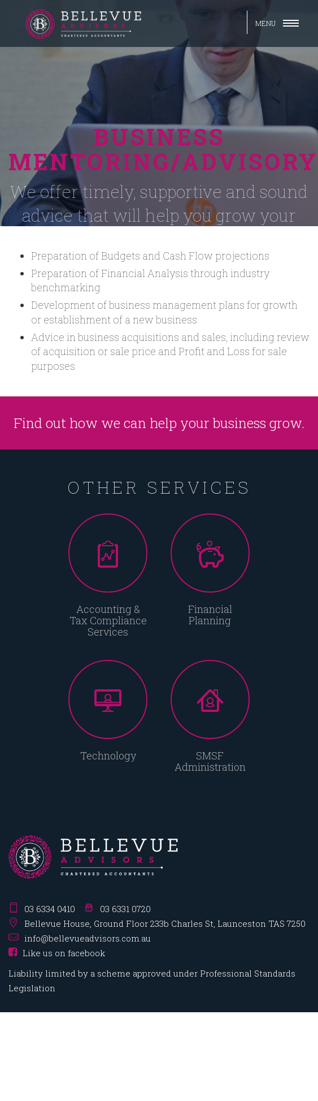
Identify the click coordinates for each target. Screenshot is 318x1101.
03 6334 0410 (49, 908)
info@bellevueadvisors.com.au (87, 938)
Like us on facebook (56, 952)
